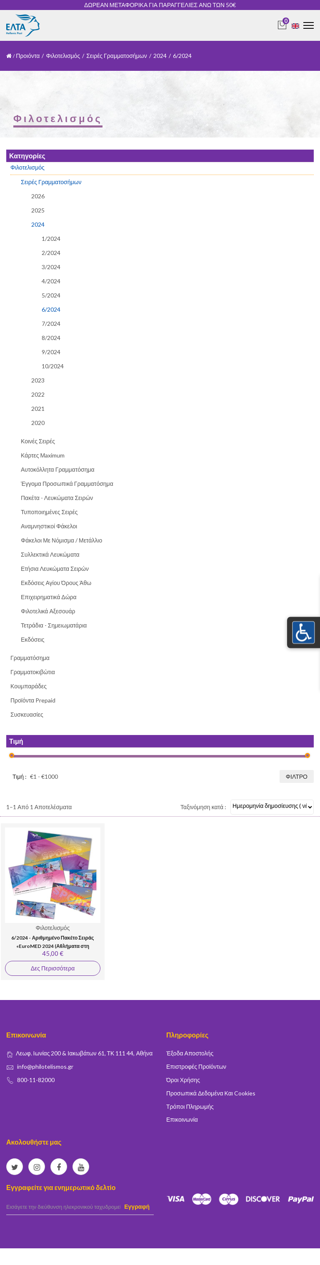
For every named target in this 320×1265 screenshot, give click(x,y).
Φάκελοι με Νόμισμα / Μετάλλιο (61, 540)
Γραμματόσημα (30, 657)
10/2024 (53, 365)
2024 (160, 55)
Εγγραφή (137, 1206)
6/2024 (51, 309)
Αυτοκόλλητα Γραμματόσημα (58, 469)
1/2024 (51, 239)
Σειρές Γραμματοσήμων (116, 55)
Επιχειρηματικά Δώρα (49, 596)
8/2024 (51, 337)
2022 (38, 394)
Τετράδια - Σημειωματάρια (54, 625)
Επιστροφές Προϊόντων (196, 1066)
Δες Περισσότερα (53, 968)
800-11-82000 (36, 1079)
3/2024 (51, 266)
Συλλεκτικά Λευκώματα (50, 554)
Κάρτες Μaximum (43, 455)
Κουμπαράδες (28, 686)
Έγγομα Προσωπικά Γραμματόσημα (67, 483)
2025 (38, 210)
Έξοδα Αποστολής (189, 1053)
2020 (38, 422)
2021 (38, 408)
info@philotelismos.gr (45, 1066)
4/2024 (51, 281)
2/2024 (51, 252)
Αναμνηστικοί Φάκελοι (49, 526)
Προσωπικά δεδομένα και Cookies (210, 1093)
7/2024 (51, 323)
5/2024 (51, 295)
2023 (38, 380)
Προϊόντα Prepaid (32, 700)
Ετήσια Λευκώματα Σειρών (55, 568)
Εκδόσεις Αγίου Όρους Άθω (56, 582)
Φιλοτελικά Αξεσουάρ (48, 611)
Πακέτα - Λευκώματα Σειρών (57, 497)
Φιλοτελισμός (63, 55)
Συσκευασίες (26, 714)
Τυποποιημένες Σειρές (49, 511)
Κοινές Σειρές (38, 441)
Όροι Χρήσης (183, 1079)
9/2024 (51, 351)
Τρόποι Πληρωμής (190, 1106)
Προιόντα (28, 55)
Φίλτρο (297, 776)
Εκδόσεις (33, 639)
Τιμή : (19, 776)
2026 (38, 196)
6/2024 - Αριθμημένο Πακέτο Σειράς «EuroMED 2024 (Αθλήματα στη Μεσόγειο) (52, 946)
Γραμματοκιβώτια (32, 671)
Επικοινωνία (182, 1119)
